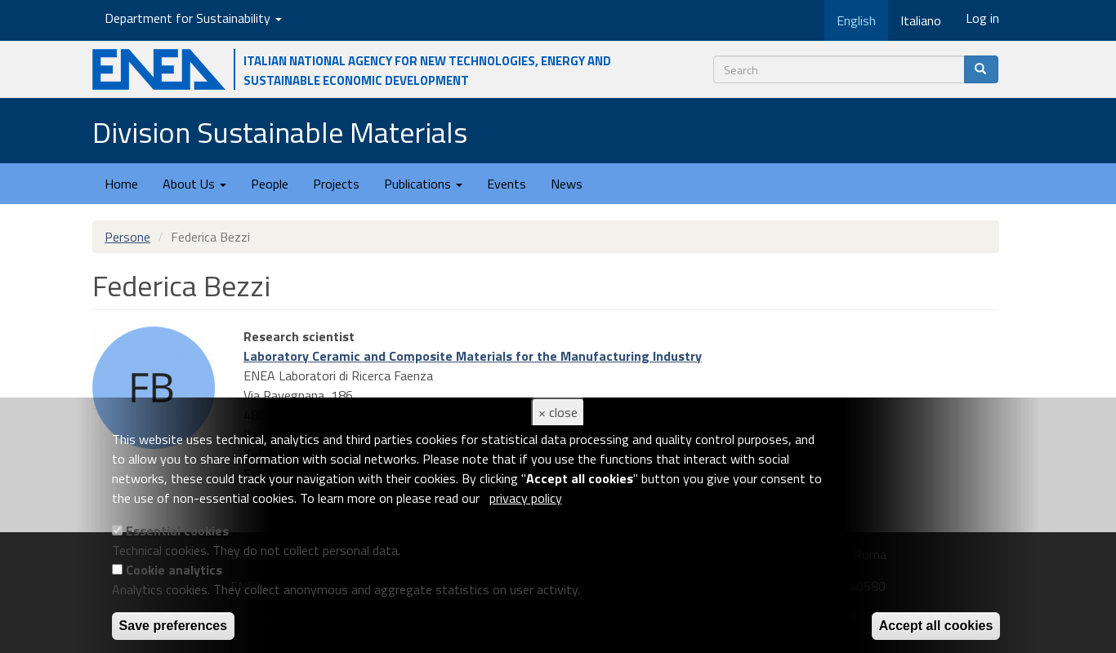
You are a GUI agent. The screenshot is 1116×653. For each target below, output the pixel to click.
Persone (127, 237)
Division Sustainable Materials (279, 131)
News (567, 183)
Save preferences (173, 626)
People (269, 183)
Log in (982, 18)
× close (558, 412)
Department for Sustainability (193, 18)
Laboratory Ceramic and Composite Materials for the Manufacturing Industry (472, 356)
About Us (194, 183)
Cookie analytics (174, 570)
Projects (336, 183)
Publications (423, 183)
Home (121, 183)
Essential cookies (177, 530)
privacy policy (525, 498)
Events (506, 183)
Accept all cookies (936, 626)
